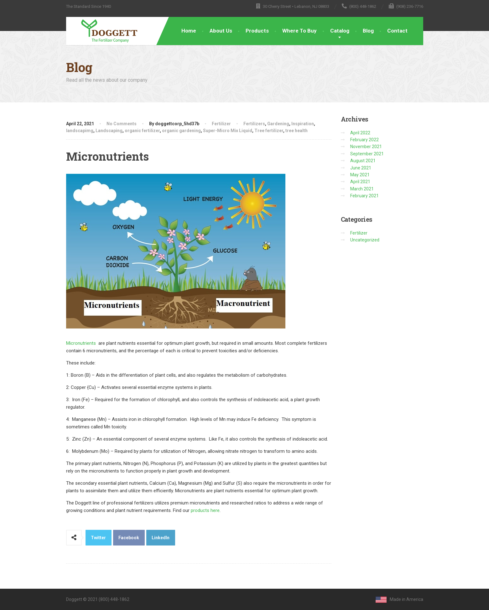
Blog (368, 31)
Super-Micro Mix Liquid (227, 130)
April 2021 (360, 181)
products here (205, 510)
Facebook (128, 537)
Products (257, 31)
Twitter (98, 537)
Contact (397, 31)
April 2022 (360, 132)
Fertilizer (221, 123)
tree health (296, 130)
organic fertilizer (142, 130)
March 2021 (362, 188)
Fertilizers (254, 123)
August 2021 (363, 160)
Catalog (339, 31)
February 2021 (364, 195)
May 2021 (360, 174)
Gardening (278, 123)
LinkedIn (160, 537)
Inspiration (302, 123)
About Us (221, 31)
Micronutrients (81, 343)
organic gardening (181, 130)
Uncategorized (364, 239)
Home (188, 31)
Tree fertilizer (268, 130)
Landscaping (109, 130)
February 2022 (364, 139)
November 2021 (366, 146)
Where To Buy (299, 31)
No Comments (122, 123)
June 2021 (360, 167)
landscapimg (79, 130)
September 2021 (367, 153)
